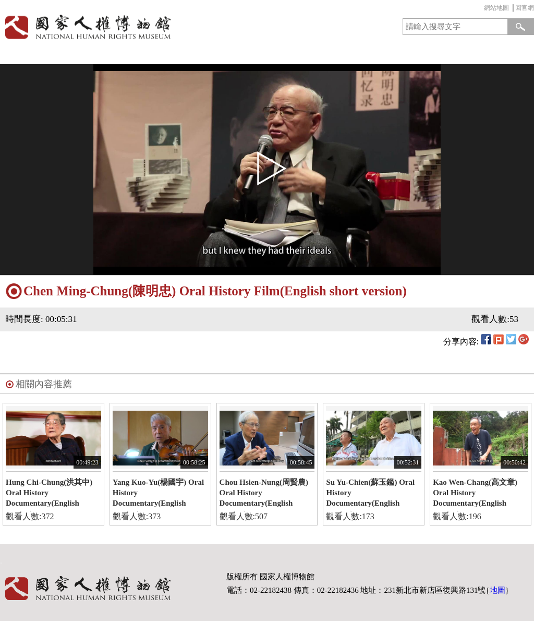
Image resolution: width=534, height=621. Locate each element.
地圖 (497, 590)
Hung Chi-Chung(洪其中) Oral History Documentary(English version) (49, 494)
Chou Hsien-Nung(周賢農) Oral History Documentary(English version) (264, 494)
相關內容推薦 (44, 384)
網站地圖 (496, 7)
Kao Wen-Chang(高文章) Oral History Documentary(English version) (475, 494)
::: (481, 9)
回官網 (524, 7)
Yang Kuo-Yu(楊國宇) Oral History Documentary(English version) (158, 494)
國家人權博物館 (131, 26)
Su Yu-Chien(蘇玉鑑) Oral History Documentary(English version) (370, 494)
